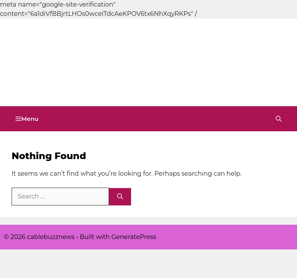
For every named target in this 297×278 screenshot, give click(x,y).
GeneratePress (133, 237)
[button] (278, 118)
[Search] (120, 196)
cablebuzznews (54, 85)
